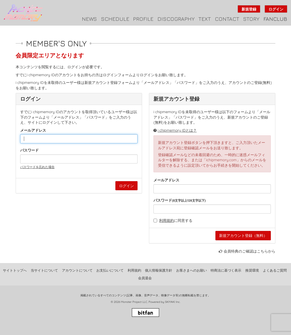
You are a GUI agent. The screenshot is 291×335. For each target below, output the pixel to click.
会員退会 (145, 278)
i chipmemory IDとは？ (177, 130)
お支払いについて (110, 270)
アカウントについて (77, 270)
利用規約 (166, 220)
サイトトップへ (15, 270)
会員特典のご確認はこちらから (249, 251)
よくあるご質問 (275, 270)
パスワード (29, 150)
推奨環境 (252, 270)
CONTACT (227, 19)
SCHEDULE (115, 19)
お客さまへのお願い (191, 270)
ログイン (276, 9)
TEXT (204, 19)
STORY (251, 19)
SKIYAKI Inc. (172, 302)
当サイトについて (44, 270)
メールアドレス (33, 130)
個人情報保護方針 (158, 270)
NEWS (89, 19)
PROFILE (143, 19)
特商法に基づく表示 (226, 270)
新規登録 (249, 9)
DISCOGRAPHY (176, 19)
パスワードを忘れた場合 (37, 167)
